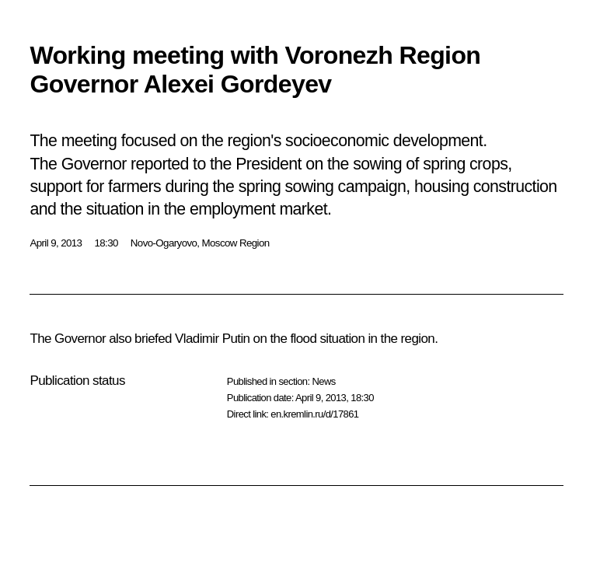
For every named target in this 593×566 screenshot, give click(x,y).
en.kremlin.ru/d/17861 (314, 414)
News (323, 381)
